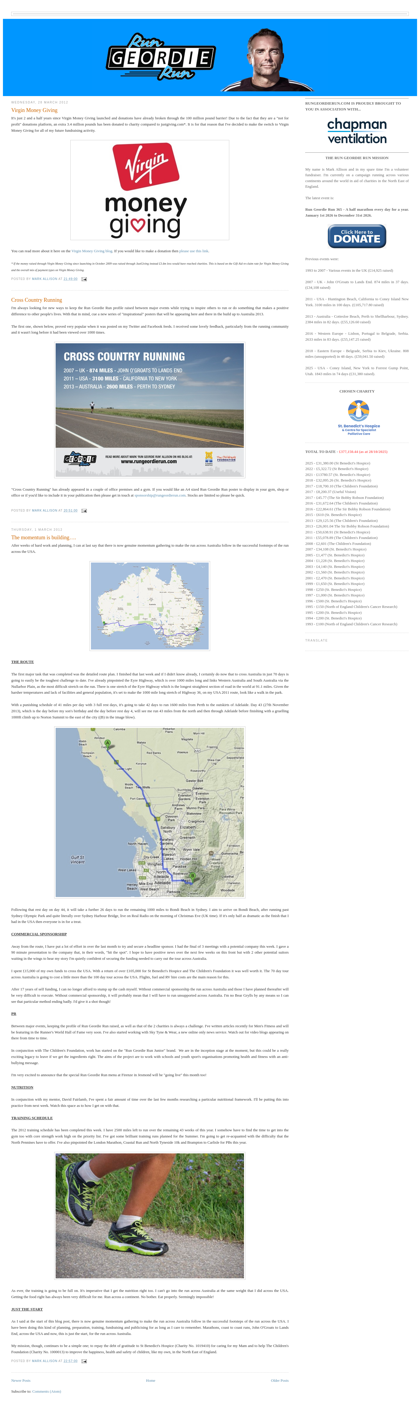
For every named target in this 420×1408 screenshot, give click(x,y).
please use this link (193, 251)
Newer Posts (20, 1380)
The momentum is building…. (43, 537)
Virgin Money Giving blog (92, 251)
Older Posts (280, 1380)
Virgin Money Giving (34, 110)
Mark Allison (45, 279)
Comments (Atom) (46, 1391)
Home (150, 1380)
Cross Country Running (36, 300)
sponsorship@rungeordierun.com (160, 495)
